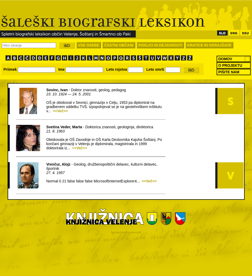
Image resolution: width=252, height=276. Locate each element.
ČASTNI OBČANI (118, 45)
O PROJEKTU (230, 65)
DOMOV (225, 59)
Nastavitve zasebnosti (126, 232)
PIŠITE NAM (228, 72)
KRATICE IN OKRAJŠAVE (209, 45)
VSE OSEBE (88, 45)
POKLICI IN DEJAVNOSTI (160, 45)
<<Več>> (60, 111)
